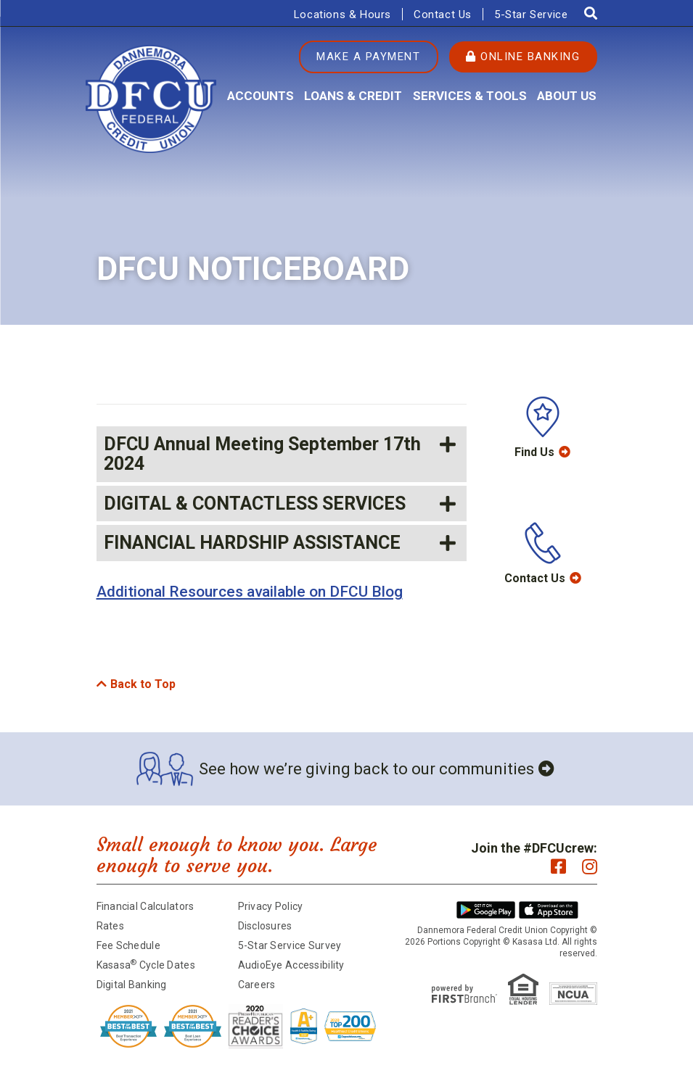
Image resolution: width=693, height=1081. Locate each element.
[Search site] (590, 13)
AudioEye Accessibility (291, 965)
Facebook (558, 866)
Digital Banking (132, 984)
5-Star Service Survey (290, 945)
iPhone (548, 910)
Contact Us (443, 14)
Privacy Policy (270, 906)
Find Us (534, 452)
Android (486, 910)
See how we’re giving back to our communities (366, 769)
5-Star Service (530, 14)
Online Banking (523, 56)
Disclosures (265, 926)
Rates (110, 926)
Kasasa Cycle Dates (146, 965)
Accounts (260, 95)
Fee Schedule (128, 945)
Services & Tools (470, 95)
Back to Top (143, 684)
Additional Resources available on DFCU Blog (250, 591)
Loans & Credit (353, 95)
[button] (282, 504)
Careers (257, 984)
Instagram (589, 866)
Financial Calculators (145, 906)
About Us (566, 95)
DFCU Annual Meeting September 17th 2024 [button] (262, 454)
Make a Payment (368, 56)
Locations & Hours (342, 14)
